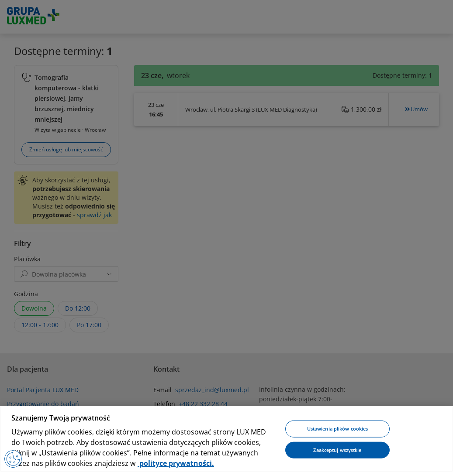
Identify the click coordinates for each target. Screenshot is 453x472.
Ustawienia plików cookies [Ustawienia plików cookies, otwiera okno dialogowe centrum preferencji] (337, 429)
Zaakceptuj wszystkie (337, 450)
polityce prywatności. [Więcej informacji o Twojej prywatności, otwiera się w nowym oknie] (176, 463)
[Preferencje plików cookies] (13, 459)
